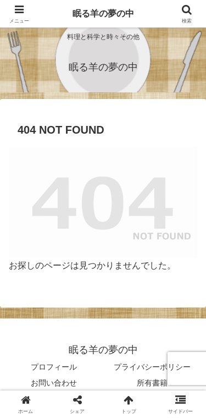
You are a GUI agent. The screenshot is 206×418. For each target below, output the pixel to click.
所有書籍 (152, 382)
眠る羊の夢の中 (103, 13)
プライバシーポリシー (152, 366)
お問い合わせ (54, 382)
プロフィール (54, 366)
